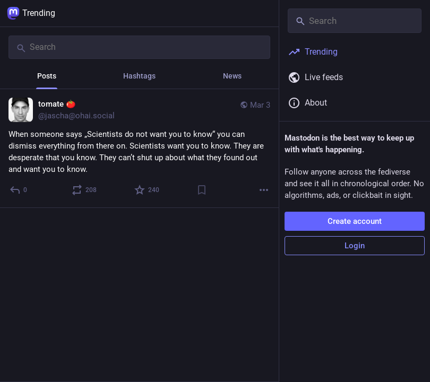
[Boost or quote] (85, 190)
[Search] (139, 47)
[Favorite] (147, 190)
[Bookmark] (201, 190)
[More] (263, 190)
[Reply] (18, 190)
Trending (31, 13)
